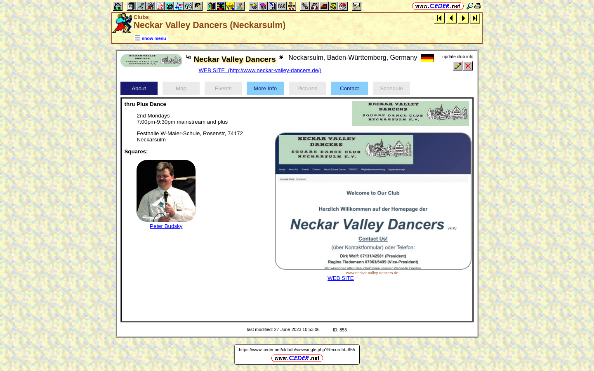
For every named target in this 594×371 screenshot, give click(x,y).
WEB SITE (341, 278)
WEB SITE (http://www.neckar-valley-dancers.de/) (259, 70)
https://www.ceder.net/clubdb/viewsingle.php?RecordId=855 (297, 349)
